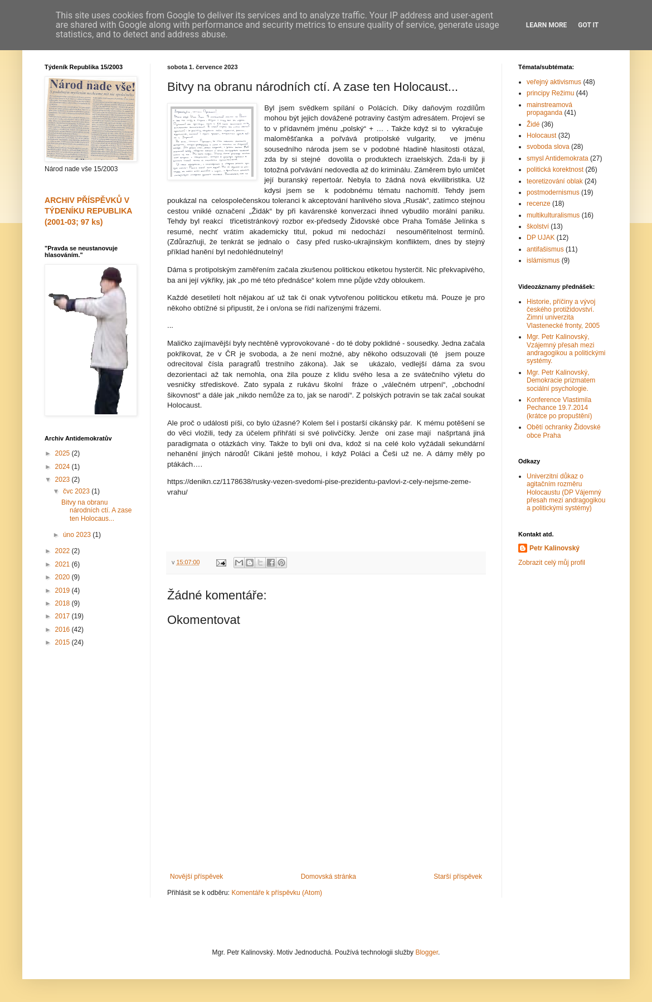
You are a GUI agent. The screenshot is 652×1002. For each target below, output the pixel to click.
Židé (533, 124)
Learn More (546, 25)
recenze (539, 203)
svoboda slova (548, 147)
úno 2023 (78, 535)
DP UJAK (540, 237)
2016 (63, 629)
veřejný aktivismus (554, 82)
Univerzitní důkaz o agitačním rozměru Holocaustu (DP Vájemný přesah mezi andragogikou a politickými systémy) (566, 492)
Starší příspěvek (458, 876)
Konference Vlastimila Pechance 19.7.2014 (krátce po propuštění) (559, 408)
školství (538, 226)
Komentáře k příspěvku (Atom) (276, 893)
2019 (63, 590)
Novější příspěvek (196, 876)
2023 (63, 479)
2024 (63, 467)
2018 (63, 603)
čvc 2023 (77, 491)
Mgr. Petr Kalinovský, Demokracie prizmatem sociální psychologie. (561, 381)
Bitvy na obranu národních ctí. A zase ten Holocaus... (96, 510)
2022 (63, 551)
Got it (588, 25)
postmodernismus (553, 192)
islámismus (543, 260)
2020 (63, 577)
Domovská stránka (328, 876)
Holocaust (541, 135)
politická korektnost (555, 169)
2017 (63, 616)
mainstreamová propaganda (549, 109)
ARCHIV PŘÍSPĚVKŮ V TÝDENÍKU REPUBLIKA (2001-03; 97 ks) (88, 211)
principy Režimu (550, 93)
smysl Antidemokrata (557, 158)
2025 (63, 453)
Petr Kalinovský (554, 548)
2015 (63, 642)
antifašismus (545, 249)
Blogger (426, 952)
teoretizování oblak (555, 181)
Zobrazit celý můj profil (551, 563)
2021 (63, 564)
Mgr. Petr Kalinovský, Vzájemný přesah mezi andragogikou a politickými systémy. (566, 349)
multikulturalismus (553, 215)
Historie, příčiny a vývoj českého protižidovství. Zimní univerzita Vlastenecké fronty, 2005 (563, 314)
